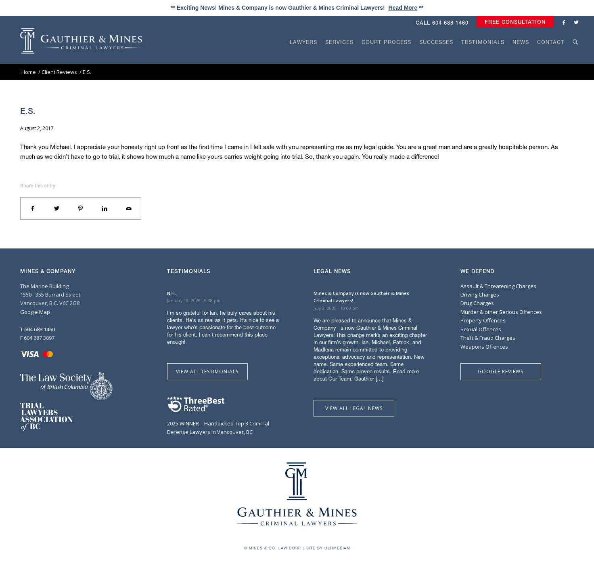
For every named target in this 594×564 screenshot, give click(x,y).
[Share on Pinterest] (81, 208)
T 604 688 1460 (37, 329)
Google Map (35, 312)
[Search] (575, 57)
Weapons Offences (484, 346)
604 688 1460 (450, 23)
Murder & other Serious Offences (501, 312)
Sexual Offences (480, 329)
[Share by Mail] (129, 208)
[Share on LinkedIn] (105, 208)
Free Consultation (515, 22)
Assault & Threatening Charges (498, 286)
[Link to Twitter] (576, 22)
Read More (403, 7)
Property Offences (483, 320)
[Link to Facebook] (564, 22)
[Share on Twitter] (57, 208)
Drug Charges (477, 303)
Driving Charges (479, 294)
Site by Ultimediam (328, 548)
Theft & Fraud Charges (487, 337)
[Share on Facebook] (33, 208)
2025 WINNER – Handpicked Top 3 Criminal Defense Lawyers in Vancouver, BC (218, 423)
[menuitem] (513, 22)
